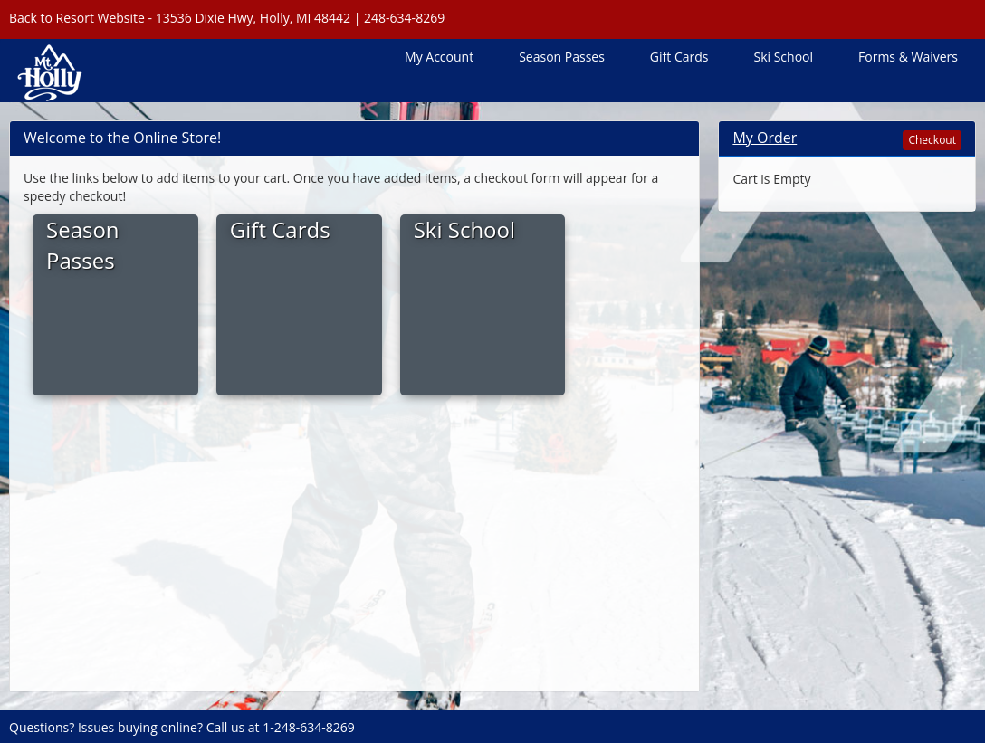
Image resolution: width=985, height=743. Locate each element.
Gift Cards (679, 56)
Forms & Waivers (908, 56)
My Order (764, 138)
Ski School (783, 56)
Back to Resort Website (77, 17)
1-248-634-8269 (309, 727)
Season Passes (562, 56)
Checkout (932, 140)
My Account (439, 56)
